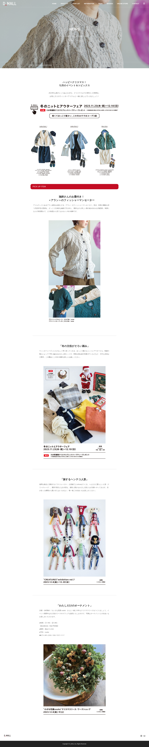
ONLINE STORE (122, 3)
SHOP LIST (76, 3)
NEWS (100, 3)
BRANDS (110, 3)
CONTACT (135, 3)
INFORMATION (89, 3)
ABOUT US (64, 3)
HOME (54, 3)
